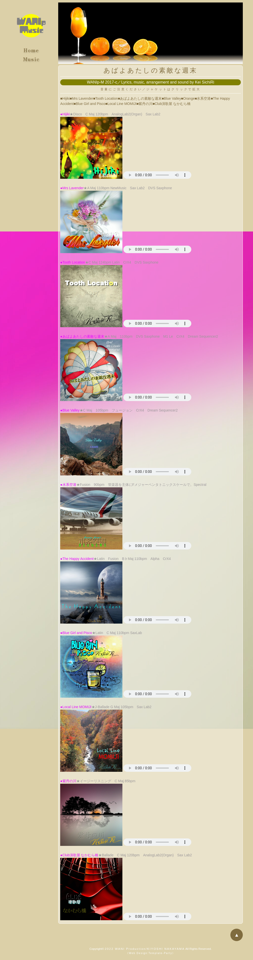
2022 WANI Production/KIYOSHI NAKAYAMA (145, 948)
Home (31, 49)
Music (31, 58)
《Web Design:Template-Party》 (150, 953)
